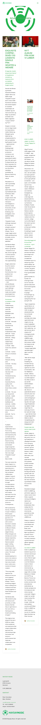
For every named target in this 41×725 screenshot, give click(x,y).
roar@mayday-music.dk (9, 702)
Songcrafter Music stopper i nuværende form (30, 109)
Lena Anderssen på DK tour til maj (30, 128)
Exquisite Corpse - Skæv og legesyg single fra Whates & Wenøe (10, 59)
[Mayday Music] (7, 3)
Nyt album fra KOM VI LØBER (29, 54)
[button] (37, 3)
